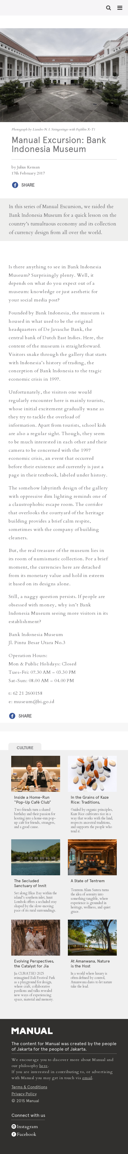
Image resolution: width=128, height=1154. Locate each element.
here (43, 1065)
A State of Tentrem (88, 880)
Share (28, 185)
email (87, 1078)
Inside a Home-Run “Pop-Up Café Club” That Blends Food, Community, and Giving (35, 804)
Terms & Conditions (29, 1087)
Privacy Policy (24, 1094)
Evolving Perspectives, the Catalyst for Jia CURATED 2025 (34, 966)
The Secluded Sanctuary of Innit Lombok (30, 885)
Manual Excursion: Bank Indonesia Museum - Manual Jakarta (23, 7)
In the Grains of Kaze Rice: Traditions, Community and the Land (90, 804)
